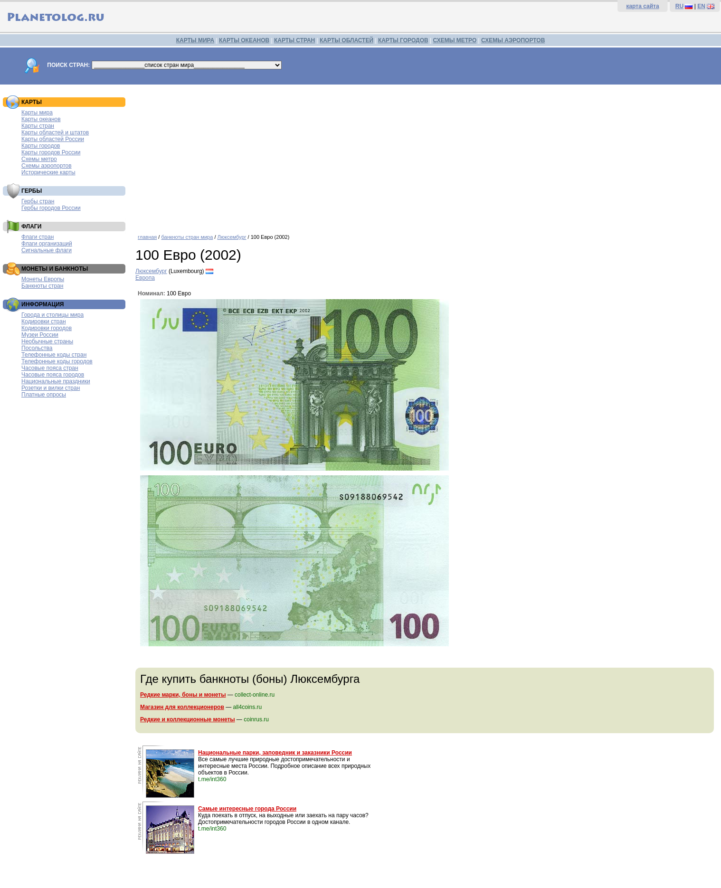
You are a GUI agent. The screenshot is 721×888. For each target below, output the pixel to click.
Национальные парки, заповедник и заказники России (275, 752)
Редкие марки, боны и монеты (183, 694)
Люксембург (232, 237)
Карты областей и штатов (55, 132)
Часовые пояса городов (52, 374)
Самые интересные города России (247, 808)
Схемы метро (39, 159)
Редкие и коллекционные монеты (187, 719)
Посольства (37, 348)
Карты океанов (41, 119)
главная (147, 237)
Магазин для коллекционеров (182, 707)
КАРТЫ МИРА (195, 40)
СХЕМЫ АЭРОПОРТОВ (513, 40)
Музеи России (39, 334)
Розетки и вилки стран (50, 388)
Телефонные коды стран (53, 354)
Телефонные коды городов (57, 361)
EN (701, 6)
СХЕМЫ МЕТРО (454, 40)
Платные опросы (43, 394)
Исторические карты (48, 172)
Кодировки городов (46, 328)
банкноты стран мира (187, 237)
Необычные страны (47, 341)
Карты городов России (50, 152)
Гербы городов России (51, 208)
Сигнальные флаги (46, 250)
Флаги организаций (46, 243)
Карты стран (37, 126)
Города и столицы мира (52, 315)
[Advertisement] (426, 155)
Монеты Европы (42, 279)
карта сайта (642, 6)
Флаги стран (37, 237)
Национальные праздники (55, 381)
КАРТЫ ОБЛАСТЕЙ (346, 40)
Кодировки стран (43, 321)
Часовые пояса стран (49, 368)
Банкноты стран (42, 286)
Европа (145, 277)
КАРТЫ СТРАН (294, 40)
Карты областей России (52, 139)
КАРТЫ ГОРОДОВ (403, 40)
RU (679, 6)
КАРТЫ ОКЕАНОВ (244, 40)
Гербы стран (37, 201)
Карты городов (40, 145)
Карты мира (37, 112)
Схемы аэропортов (46, 165)
